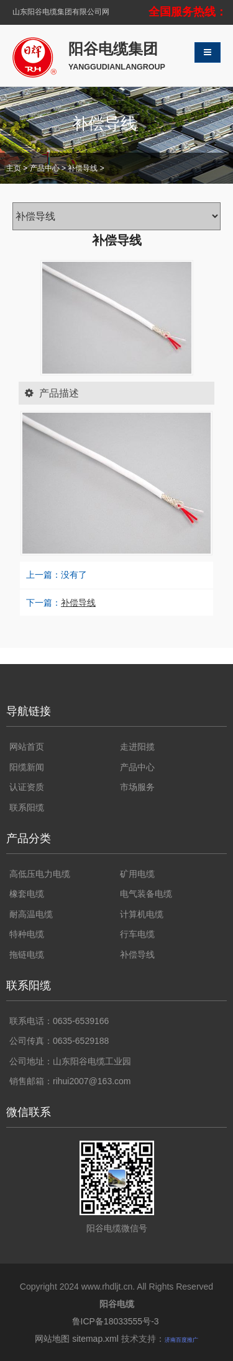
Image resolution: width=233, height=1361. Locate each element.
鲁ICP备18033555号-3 (117, 1321)
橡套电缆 (26, 894)
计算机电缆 (141, 914)
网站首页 (26, 747)
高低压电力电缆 (39, 874)
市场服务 (137, 787)
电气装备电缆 (146, 894)
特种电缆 (26, 934)
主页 (13, 168)
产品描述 (49, 393)
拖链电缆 (26, 954)
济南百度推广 (181, 1340)
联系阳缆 (26, 807)
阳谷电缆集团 (116, 56)
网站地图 (52, 1339)
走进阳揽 (137, 747)
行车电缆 (137, 934)
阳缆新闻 (26, 767)
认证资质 (26, 787)
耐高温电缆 (31, 914)
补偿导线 (83, 168)
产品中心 (45, 168)
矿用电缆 (137, 874)
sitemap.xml (95, 1339)
